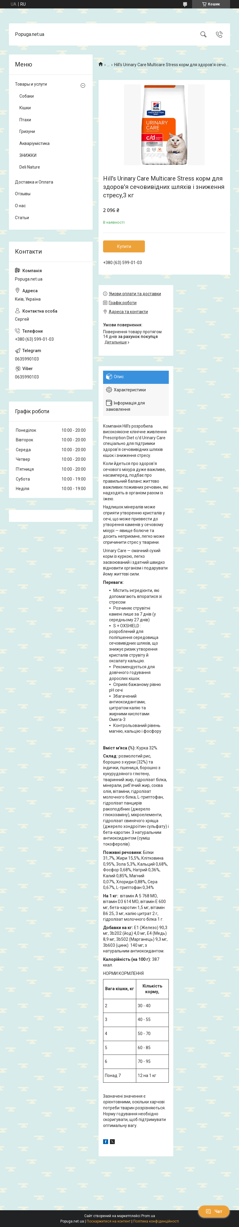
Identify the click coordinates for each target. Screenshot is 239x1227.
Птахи (25, 119)
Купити (124, 246)
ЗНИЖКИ (27, 155)
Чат (214, 1211)
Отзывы (22, 193)
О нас (20, 205)
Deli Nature (29, 167)
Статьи (22, 217)
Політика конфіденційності (156, 1221)
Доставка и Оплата (34, 182)
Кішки (25, 107)
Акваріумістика (34, 143)
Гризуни (27, 131)
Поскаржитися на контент (109, 1221)
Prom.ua (148, 1216)
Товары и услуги (31, 84)
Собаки (26, 96)
